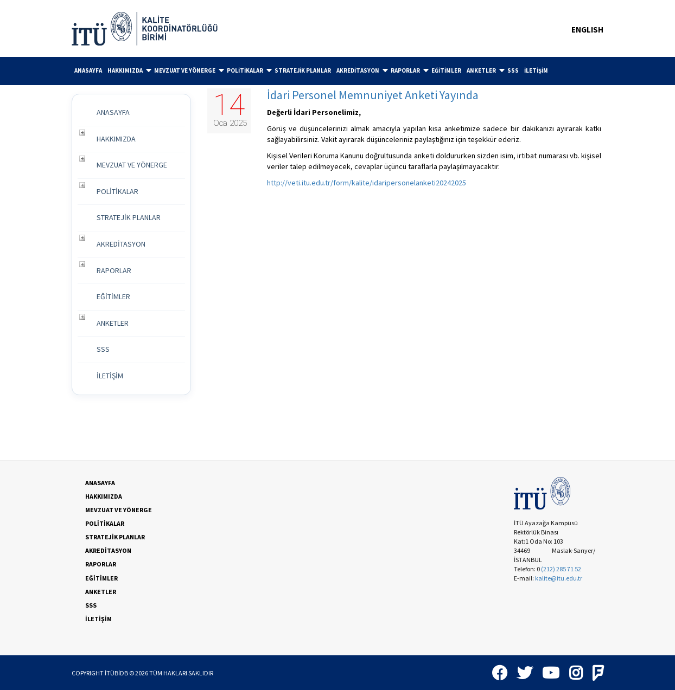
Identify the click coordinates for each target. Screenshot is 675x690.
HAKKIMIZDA (129, 70)
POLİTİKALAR (249, 70)
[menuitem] (88, 71)
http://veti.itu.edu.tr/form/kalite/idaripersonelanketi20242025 (366, 183)
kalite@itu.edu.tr (558, 578)
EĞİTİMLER (446, 70)
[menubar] (337, 71)
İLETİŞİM (536, 70)
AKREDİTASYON (362, 70)
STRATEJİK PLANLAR (303, 70)
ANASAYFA (88, 70)
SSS (513, 70)
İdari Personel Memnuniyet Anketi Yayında (373, 94)
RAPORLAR (410, 70)
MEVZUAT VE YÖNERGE (189, 70)
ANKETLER (486, 70)
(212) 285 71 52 (561, 569)
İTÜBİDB (116, 673)
